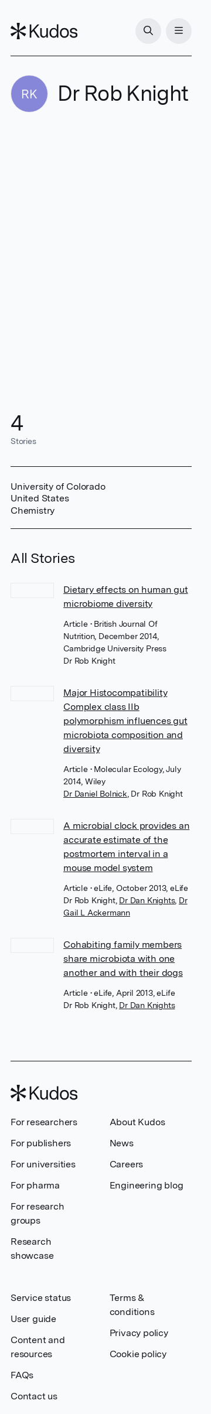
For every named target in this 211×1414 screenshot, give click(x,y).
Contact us (34, 1396)
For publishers (41, 1143)
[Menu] (179, 31)
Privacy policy (139, 1332)
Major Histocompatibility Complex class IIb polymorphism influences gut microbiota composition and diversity (125, 720)
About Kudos (137, 1122)
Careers (127, 1164)
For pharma (35, 1185)
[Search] (148, 31)
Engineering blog (146, 1185)
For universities (43, 1164)
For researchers (44, 1122)
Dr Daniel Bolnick (95, 793)
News (122, 1143)
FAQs (22, 1375)
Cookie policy (138, 1354)
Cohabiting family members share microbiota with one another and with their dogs (123, 958)
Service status (41, 1297)
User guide (33, 1318)
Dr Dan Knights (147, 900)
